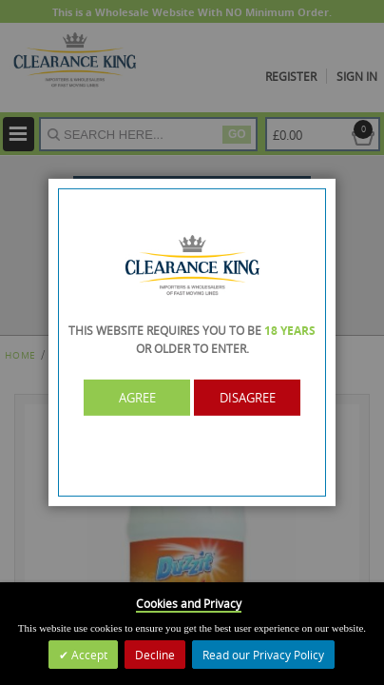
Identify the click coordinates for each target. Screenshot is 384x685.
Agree (137, 397)
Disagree (248, 397)
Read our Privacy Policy (263, 654)
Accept (87, 654)
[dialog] (192, 342)
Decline (155, 654)
